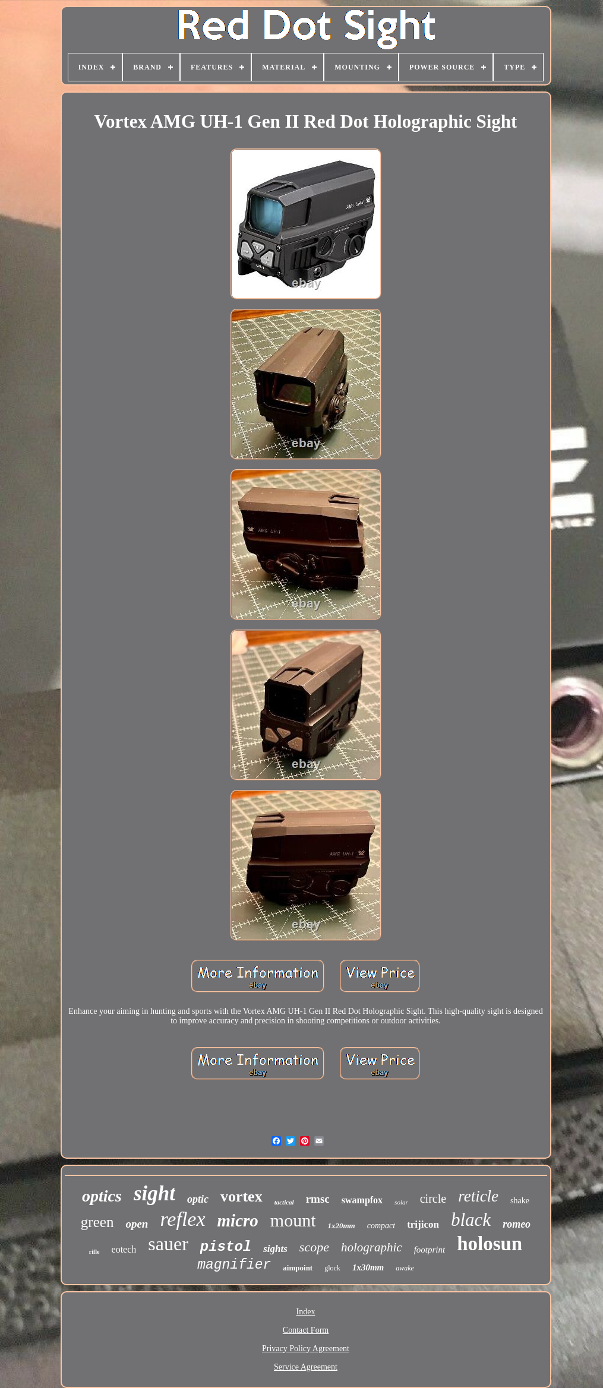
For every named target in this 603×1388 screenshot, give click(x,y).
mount (293, 1220)
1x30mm (368, 1267)
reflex (182, 1219)
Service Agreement (305, 1366)
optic (198, 1199)
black (471, 1219)
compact (381, 1225)
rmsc (318, 1199)
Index (305, 1311)
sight (154, 1193)
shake (519, 1200)
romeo (517, 1224)
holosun (489, 1243)
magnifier (234, 1265)
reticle (478, 1196)
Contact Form (306, 1330)
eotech (124, 1249)
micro (237, 1220)
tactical (284, 1202)
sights (275, 1248)
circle (433, 1198)
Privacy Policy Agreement (305, 1348)
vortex (241, 1196)
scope (314, 1247)
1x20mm (341, 1225)
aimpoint (297, 1267)
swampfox (362, 1200)
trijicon (423, 1224)
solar (401, 1202)
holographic (371, 1247)
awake (405, 1268)
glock (332, 1268)
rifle (94, 1251)
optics (102, 1196)
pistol (225, 1247)
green (97, 1222)
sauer (168, 1243)
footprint (430, 1249)
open (136, 1224)
